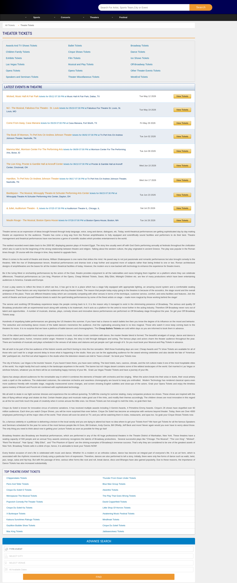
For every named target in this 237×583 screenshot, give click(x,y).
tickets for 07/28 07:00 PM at (62, 220)
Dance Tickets (138, 52)
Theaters (94, 17)
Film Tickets (74, 58)
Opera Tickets (13, 70)
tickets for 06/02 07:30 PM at (64, 136)
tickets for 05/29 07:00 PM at (51, 123)
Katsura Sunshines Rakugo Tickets (23, 519)
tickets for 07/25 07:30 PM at (53, 208)
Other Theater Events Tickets (145, 70)
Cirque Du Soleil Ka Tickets (19, 507)
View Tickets (182, 96)
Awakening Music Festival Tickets (118, 513)
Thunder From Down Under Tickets (119, 478)
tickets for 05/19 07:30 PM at (63, 110)
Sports (36, 17)
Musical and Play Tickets (80, 64)
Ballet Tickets (75, 45)
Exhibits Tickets (14, 58)
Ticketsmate (57, 7)
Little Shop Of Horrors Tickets (117, 507)
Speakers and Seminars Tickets (22, 77)
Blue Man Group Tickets (114, 484)
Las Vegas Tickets (15, 64)
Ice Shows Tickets (140, 58)
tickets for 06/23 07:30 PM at (61, 195)
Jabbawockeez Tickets (113, 531)
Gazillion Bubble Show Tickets (20, 525)
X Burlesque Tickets (15, 513)
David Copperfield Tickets (115, 502)
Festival (123, 17)
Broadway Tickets (140, 45)
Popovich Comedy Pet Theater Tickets (24, 502)
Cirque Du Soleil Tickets (114, 525)
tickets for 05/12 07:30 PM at (53, 96)
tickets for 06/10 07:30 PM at (64, 166)
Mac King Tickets (14, 531)
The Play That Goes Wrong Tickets (119, 496)
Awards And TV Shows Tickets (21, 45)
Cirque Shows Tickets (79, 52)
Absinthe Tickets (110, 490)
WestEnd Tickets (139, 77)
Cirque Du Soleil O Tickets (18, 490)
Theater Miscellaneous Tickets (83, 77)
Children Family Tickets (18, 52)
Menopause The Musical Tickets (21, 496)
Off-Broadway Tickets (142, 64)
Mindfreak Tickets (111, 519)
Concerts (65, 17)
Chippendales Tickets (16, 478)
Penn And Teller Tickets (17, 484)
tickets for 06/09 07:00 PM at (66, 151)
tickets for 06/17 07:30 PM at (66, 180)
